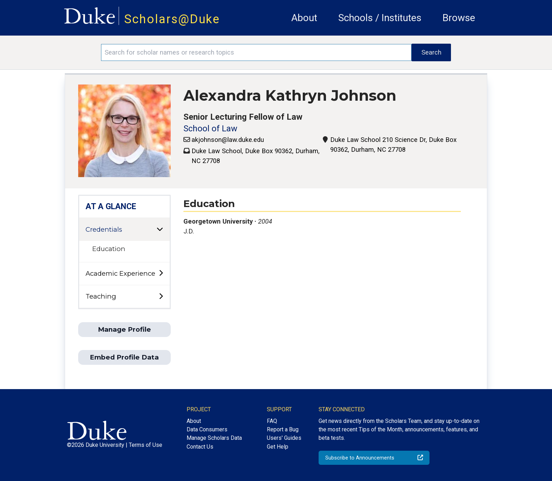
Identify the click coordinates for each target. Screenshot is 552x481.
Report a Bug (283, 429)
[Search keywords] (256, 52)
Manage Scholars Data (214, 438)
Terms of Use (145, 445)
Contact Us (200, 446)
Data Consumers (207, 429)
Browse (459, 18)
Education (108, 249)
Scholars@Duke (172, 19)
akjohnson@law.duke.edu (228, 139)
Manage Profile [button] (124, 329)
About (304, 18)
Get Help (277, 446)
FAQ (272, 421)
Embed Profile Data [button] (124, 357)
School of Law (210, 128)
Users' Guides (284, 438)
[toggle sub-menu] (161, 273)
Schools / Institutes (379, 18)
